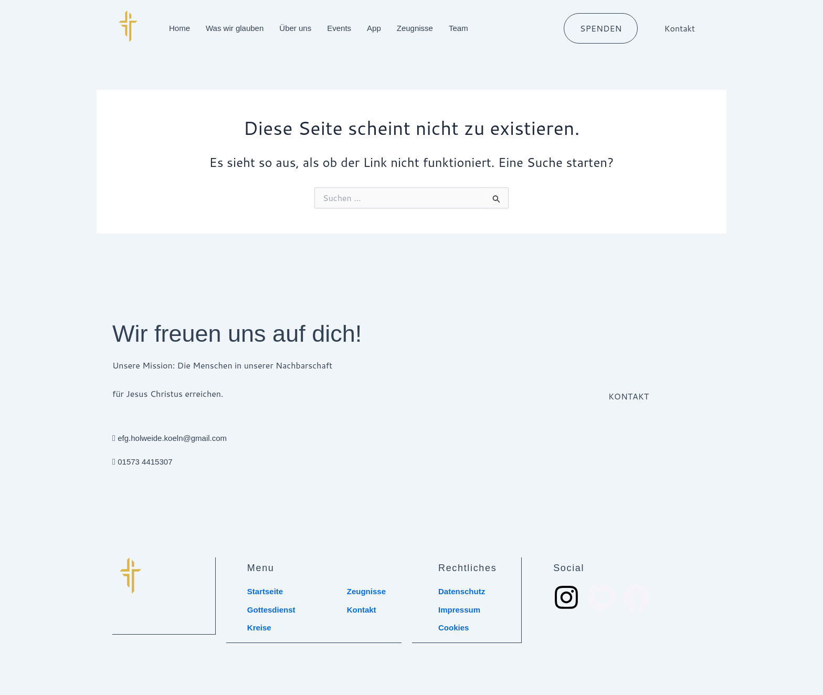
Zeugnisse (415, 28)
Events (339, 28)
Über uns (295, 28)
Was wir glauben (234, 28)
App (374, 28)
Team (458, 28)
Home (179, 28)
